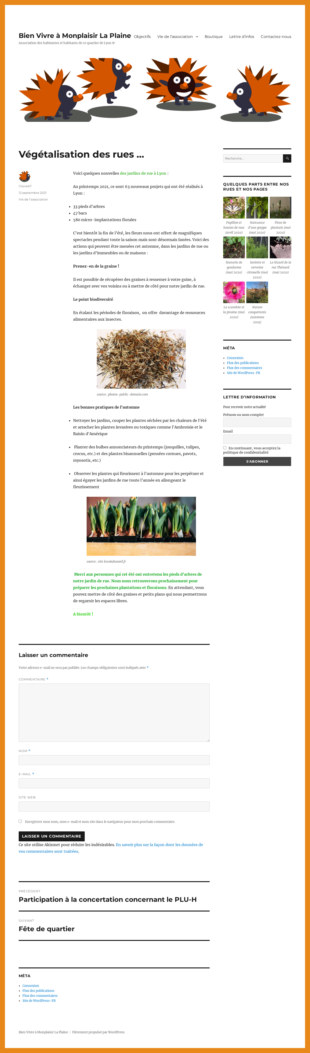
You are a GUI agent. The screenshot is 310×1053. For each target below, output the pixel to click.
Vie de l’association (175, 36)
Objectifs (142, 36)
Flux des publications (38, 991)
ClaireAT (25, 186)
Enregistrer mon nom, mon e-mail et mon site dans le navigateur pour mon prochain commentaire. (100, 822)
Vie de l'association (33, 199)
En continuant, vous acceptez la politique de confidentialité (251, 450)
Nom (25, 751)
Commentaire (34, 679)
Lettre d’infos (241, 36)
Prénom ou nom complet (243, 415)
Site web (27, 797)
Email (228, 431)
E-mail (26, 774)
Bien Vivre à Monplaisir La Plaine (75, 36)
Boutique (214, 36)
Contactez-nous (276, 36)
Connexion (30, 986)
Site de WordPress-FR (39, 1001)
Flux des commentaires (40, 996)
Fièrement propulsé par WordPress (98, 1032)
